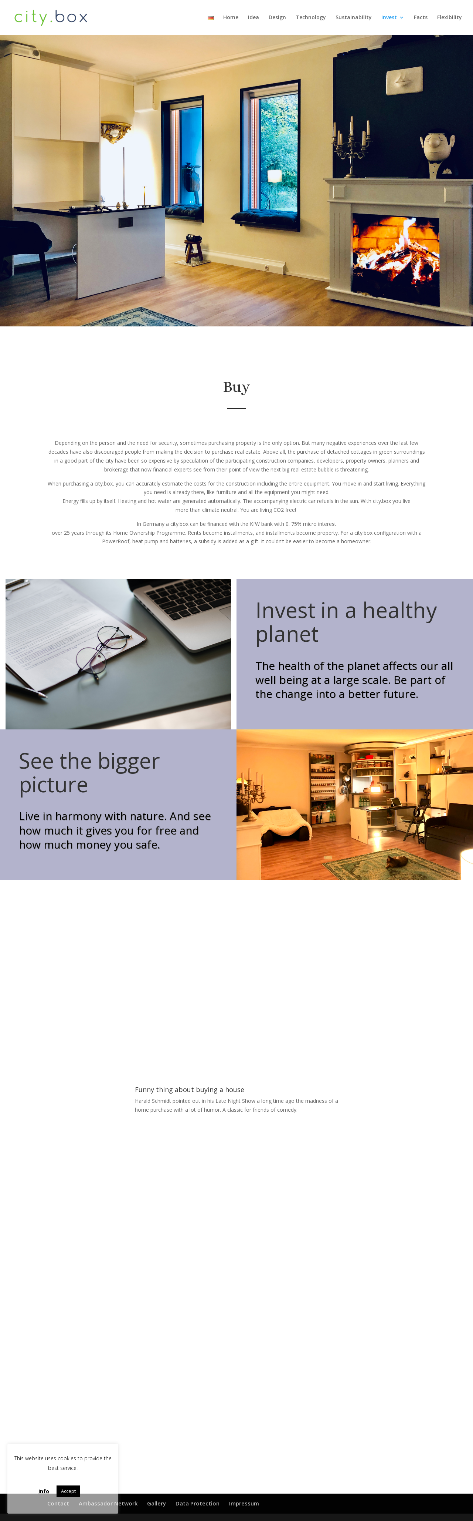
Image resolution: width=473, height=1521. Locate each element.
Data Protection (198, 1503)
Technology (311, 18)
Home (230, 18)
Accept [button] (68, 1491)
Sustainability (354, 18)
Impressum (244, 1503)
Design (277, 18)
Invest (389, 18)
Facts (421, 18)
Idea (253, 18)
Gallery (156, 1503)
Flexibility (449, 18)
